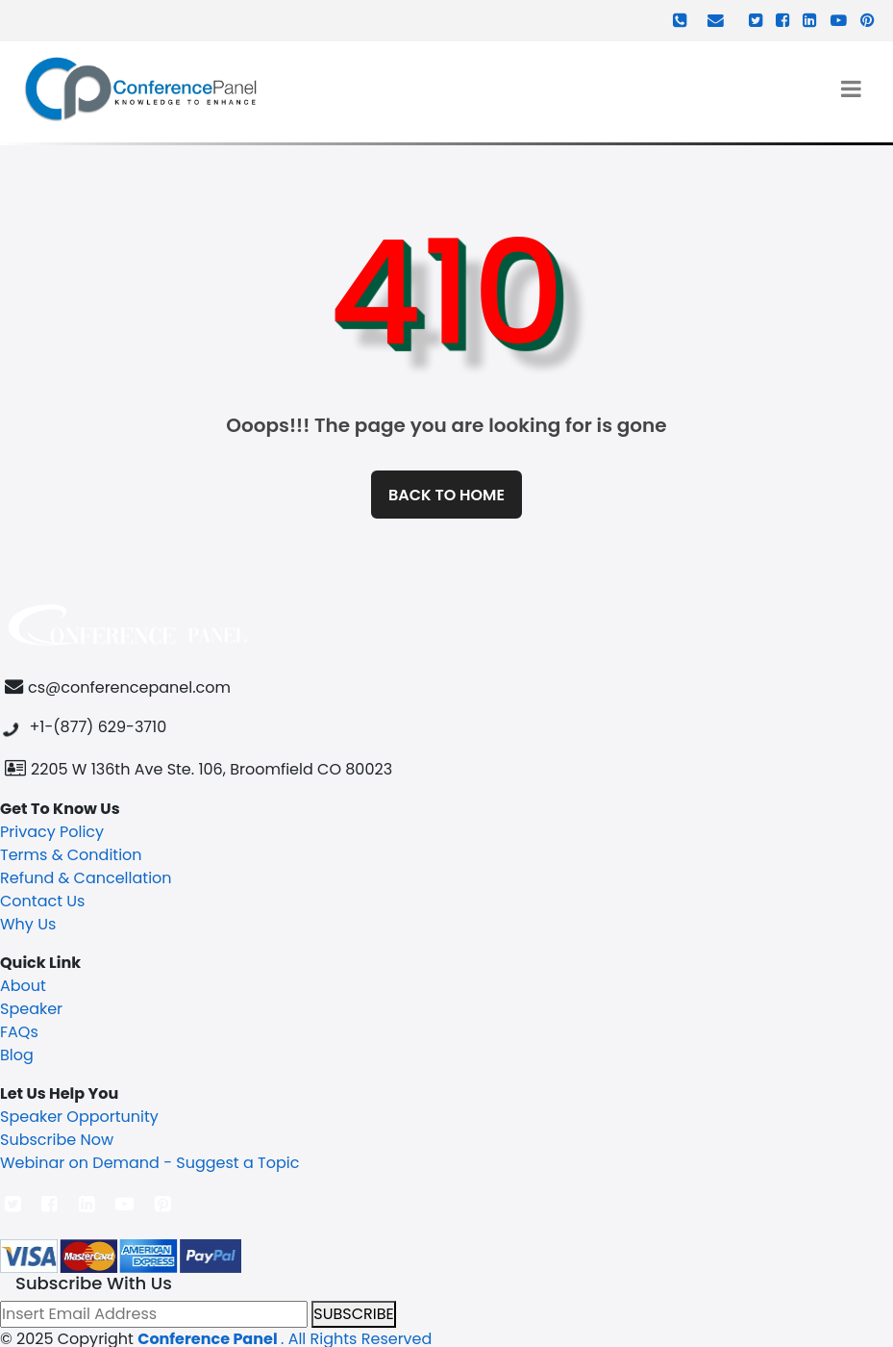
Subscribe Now (56, 1140)
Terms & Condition (71, 855)
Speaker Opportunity (79, 1117)
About (23, 986)
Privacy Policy (52, 832)
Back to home (446, 495)
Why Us (28, 924)
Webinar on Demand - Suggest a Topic (149, 1163)
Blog (17, 1055)
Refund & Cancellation (86, 878)
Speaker (31, 1009)
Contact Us (42, 901)
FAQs (19, 1032)
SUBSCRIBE (353, 1314)
